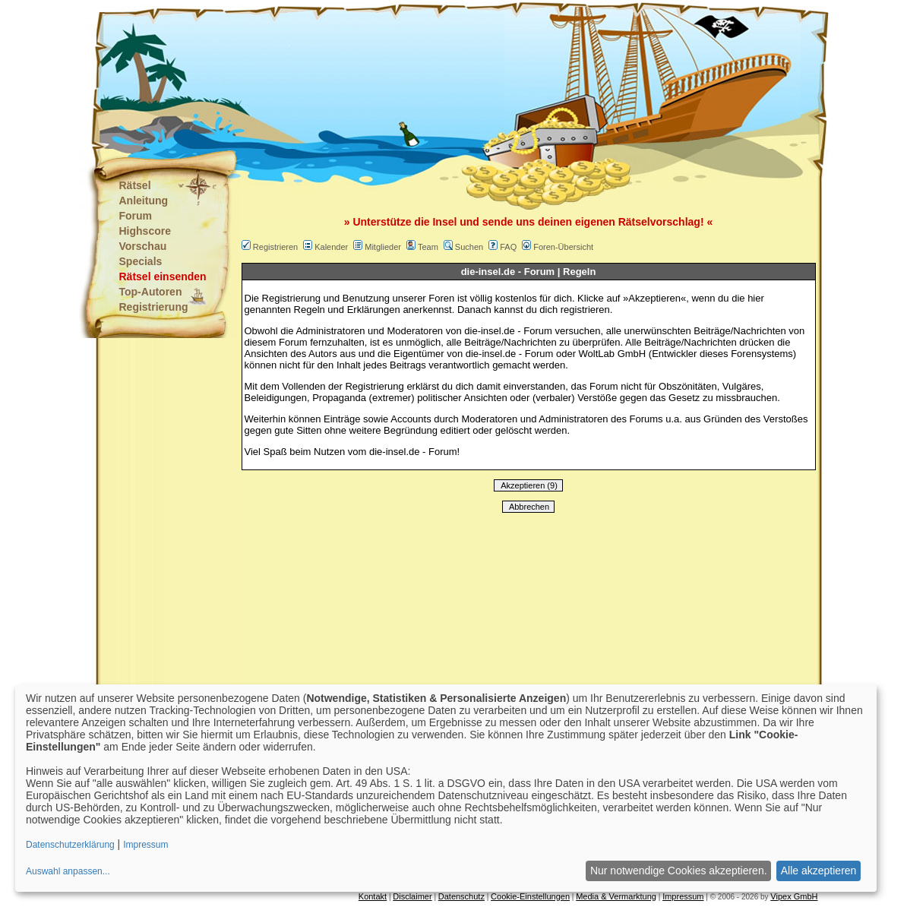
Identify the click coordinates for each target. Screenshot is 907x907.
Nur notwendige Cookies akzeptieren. (678, 870)
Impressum (682, 896)
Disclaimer (412, 896)
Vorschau (143, 246)
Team (428, 246)
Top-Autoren (150, 292)
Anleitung (144, 200)
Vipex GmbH (793, 896)
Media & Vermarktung (616, 896)
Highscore (145, 231)
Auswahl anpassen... (68, 871)
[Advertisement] (378, 76)
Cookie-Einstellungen (530, 896)
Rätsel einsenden (163, 276)
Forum (136, 216)
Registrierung (153, 307)
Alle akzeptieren (819, 870)
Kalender (331, 246)
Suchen (469, 246)
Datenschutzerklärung (70, 844)
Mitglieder (383, 246)
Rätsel (135, 185)
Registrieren (275, 246)
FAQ (508, 246)
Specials (141, 261)
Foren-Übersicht (563, 246)
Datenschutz (461, 896)
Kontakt (373, 896)
